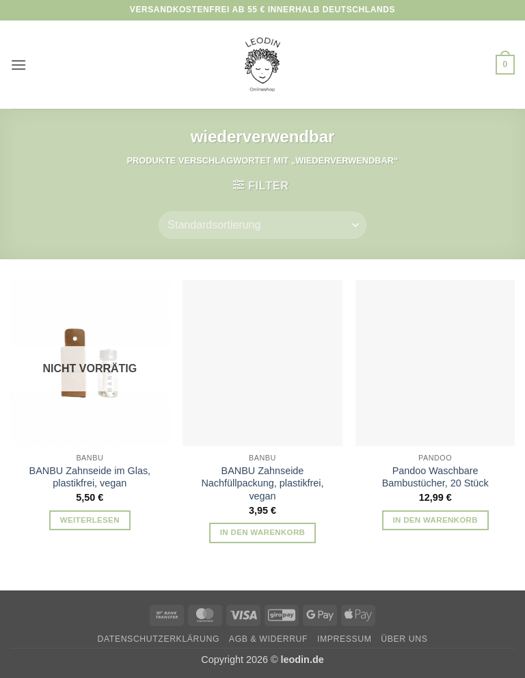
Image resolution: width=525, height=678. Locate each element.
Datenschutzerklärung (159, 639)
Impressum (344, 639)
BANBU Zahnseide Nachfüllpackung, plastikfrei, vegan (262, 483)
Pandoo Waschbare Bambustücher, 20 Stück (435, 477)
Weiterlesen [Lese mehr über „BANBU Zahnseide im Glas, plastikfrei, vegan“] (90, 520)
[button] (18, 64)
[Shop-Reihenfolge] (262, 225)
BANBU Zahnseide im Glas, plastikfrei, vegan (90, 477)
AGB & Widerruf (268, 639)
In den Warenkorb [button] (263, 532)
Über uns (404, 639)
